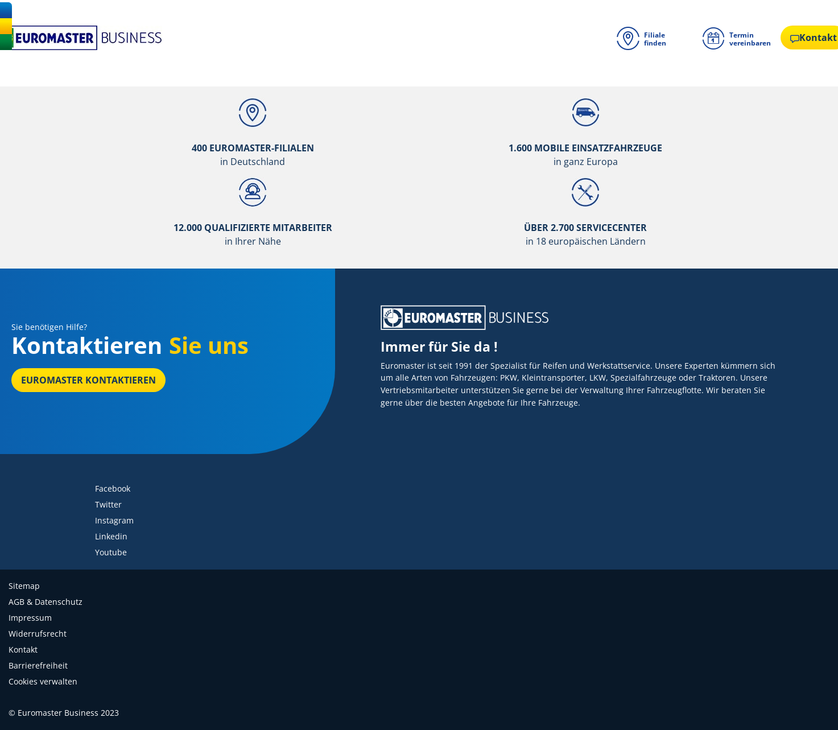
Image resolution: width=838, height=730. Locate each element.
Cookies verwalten (43, 681)
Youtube (111, 552)
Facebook (112, 488)
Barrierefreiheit (38, 665)
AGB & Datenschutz (45, 601)
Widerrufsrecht (38, 633)
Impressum (30, 617)
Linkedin (111, 536)
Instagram (114, 520)
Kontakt (23, 649)
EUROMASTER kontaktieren (88, 380)
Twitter (108, 504)
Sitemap (24, 585)
